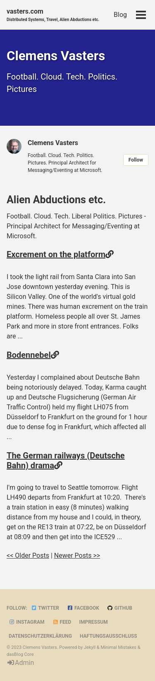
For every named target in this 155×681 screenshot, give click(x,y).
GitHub (119, 608)
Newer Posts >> (77, 555)
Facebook (83, 608)
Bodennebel (29, 355)
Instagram (27, 622)
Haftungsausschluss (108, 636)
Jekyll (89, 647)
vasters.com (53, 15)
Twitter (45, 608)
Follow (136, 160)
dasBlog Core (20, 654)
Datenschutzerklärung (40, 636)
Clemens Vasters (53, 143)
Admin (20, 663)
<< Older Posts (28, 555)
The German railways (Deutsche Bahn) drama (66, 460)
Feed (62, 622)
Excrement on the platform (56, 254)
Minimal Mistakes (118, 647)
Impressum (93, 622)
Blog (120, 15)
